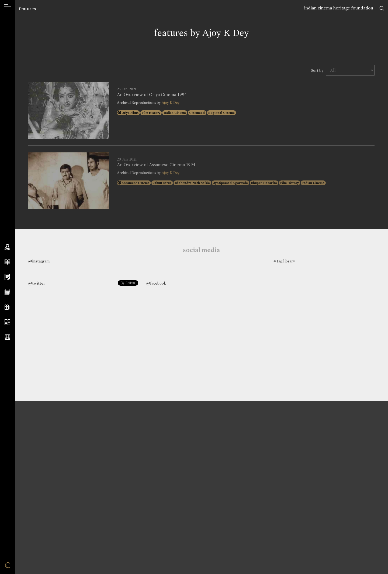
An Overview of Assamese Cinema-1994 (156, 165)
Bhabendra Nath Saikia (192, 183)
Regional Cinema (221, 113)
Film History (151, 113)
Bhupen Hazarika (264, 183)
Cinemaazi (197, 113)
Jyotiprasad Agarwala (230, 183)
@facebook (156, 283)
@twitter (36, 283)
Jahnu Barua (162, 183)
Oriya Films (130, 113)
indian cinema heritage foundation (338, 8)
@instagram (39, 261)
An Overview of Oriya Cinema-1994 (152, 94)
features (27, 9)
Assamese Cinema (136, 183)
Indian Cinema (175, 113)
